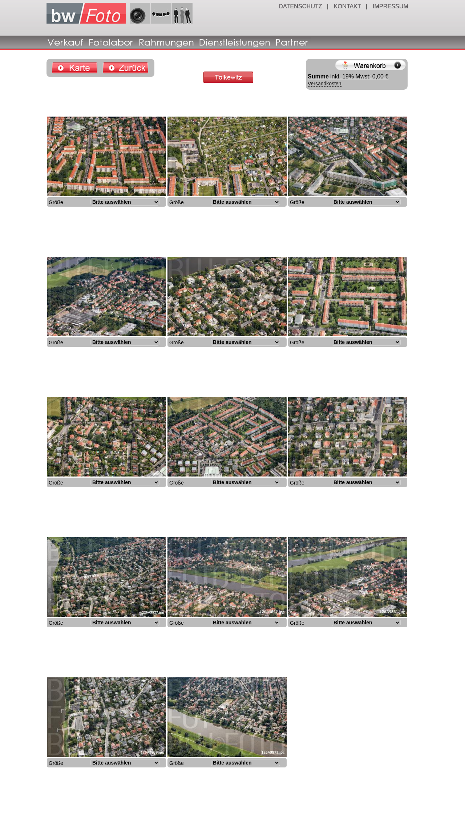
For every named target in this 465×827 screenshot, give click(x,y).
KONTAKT (348, 6)
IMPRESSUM (391, 6)
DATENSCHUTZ (301, 6)
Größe (56, 202)
